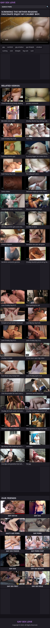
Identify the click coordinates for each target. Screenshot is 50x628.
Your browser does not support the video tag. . (25, 30)
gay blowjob (30, 47)
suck (32, 51)
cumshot (10, 47)
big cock (25, 51)
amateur (39, 47)
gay (3, 47)
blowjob (17, 51)
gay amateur (19, 47)
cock (11, 51)
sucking (4, 51)
